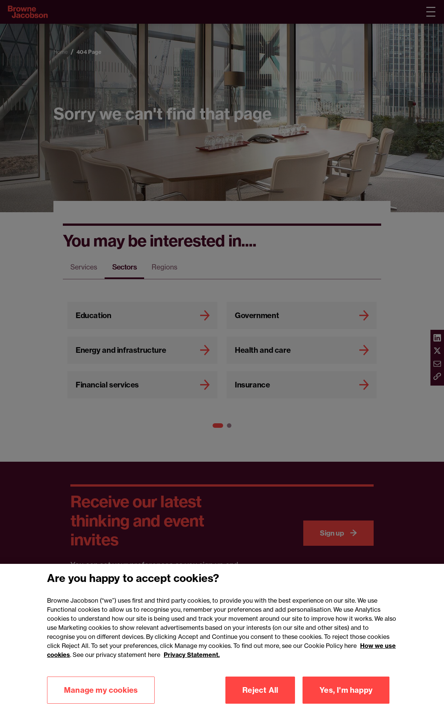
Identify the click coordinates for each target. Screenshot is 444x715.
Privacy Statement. (192, 660)
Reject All (260, 696)
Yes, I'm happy (346, 696)
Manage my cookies (101, 696)
